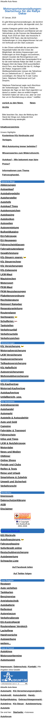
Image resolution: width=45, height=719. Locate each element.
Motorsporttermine (11, 655)
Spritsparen (9, 317)
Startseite (18, 712)
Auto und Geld (8, 422)
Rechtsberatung (9, 300)
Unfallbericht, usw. (11, 397)
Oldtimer (5, 456)
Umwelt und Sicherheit (13, 481)
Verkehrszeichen (9, 338)
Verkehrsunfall (8, 329)
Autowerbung (8, 639)
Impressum (6, 496)
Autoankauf (7, 189)
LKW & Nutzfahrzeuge (13, 443)
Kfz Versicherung (12, 346)
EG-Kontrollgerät (10, 622)
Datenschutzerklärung (13, 500)
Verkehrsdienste (9, 617)
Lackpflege (6, 630)
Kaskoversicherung (11, 359)
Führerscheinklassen (12, 244)
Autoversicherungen (12, 371)
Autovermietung (9, 227)
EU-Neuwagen (8, 240)
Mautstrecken (8, 278)
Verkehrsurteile (9, 334)
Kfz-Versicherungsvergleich (27, 691)
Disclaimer (6, 508)
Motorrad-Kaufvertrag (12, 388)
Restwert (5, 583)
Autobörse (6, 704)
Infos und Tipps (9, 439)
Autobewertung (9, 556)
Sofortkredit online (11, 548)
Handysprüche (8, 635)
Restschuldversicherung (14, 552)
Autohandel (7, 409)
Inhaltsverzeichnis (9, 127)
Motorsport (6, 283)
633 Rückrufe (8, 535)
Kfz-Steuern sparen (13, 257)
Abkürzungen (8, 185)
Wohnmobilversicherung (14, 376)
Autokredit (6, 695)
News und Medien (10, 451)
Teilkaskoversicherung (13, 363)
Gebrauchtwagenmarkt (30, 699)
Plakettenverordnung (12, 295)
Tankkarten (6, 592)
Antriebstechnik (9, 600)
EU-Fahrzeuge (8, 236)
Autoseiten (6, 223)
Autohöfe (5, 202)
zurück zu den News (13, 103)
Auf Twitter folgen (22, 573)
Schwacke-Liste (9, 560)
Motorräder (6, 447)
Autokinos (6, 651)
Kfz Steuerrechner (10, 261)
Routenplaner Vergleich (13, 626)
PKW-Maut (6, 287)
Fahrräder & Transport (13, 430)
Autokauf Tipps (9, 206)
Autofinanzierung (12, 539)
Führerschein (8, 434)
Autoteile (5, 708)
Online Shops (8, 460)
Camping (5, 426)
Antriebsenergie (9, 405)
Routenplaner (8, 312)
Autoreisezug (8, 613)
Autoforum (6, 716)
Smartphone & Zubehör (13, 477)
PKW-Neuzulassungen (13, 291)
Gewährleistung (9, 253)
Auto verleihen (8, 588)
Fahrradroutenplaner (12, 249)
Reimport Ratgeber (11, 304)
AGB (3, 504)
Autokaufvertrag (9, 392)
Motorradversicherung (13, 350)
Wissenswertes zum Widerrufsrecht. (20, 153)
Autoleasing (7, 214)
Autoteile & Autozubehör (14, 417)
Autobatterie (7, 605)
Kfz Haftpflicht (8, 367)
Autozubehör (20, 695)
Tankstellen (7, 325)
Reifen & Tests (8, 468)
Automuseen (7, 660)
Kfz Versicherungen (11, 266)
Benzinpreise (7, 596)
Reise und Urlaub (10, 473)
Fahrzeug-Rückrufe (10, 531)
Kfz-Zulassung (8, 270)
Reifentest (6, 609)
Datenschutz (20, 666)
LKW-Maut (6, 274)
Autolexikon (7, 219)
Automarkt (6, 413)
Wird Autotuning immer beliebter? (19, 146)
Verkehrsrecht (8, 485)
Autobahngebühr (10, 193)
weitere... (5, 643)
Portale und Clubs (10, 464)
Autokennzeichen (10, 210)
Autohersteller (8, 197)
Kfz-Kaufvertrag (9, 384)
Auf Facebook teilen (22, 567)
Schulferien (9, 321)
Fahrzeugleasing (9, 543)
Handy (31, 695)
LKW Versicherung (11, 354)
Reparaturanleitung (11, 308)
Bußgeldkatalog (9, 231)
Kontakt (32, 666)
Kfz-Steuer (18, 704)
